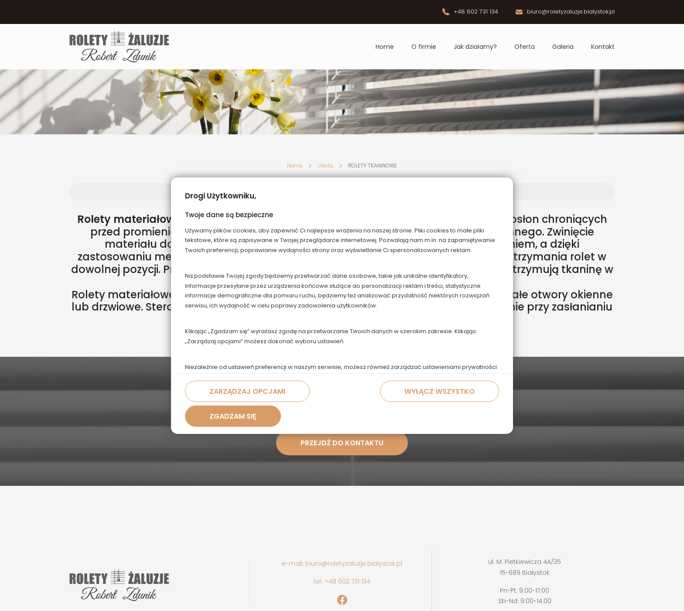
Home (385, 46)
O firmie (423, 46)
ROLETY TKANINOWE (372, 165)
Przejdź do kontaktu (342, 443)
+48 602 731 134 (476, 11)
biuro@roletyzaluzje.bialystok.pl (571, 11)
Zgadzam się (232, 416)
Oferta (524, 46)
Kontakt (603, 46)
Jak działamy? (475, 46)
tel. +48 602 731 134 (342, 581)
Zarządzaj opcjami (247, 391)
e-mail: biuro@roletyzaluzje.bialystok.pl (342, 563)
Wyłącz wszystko (439, 391)
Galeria (563, 46)
